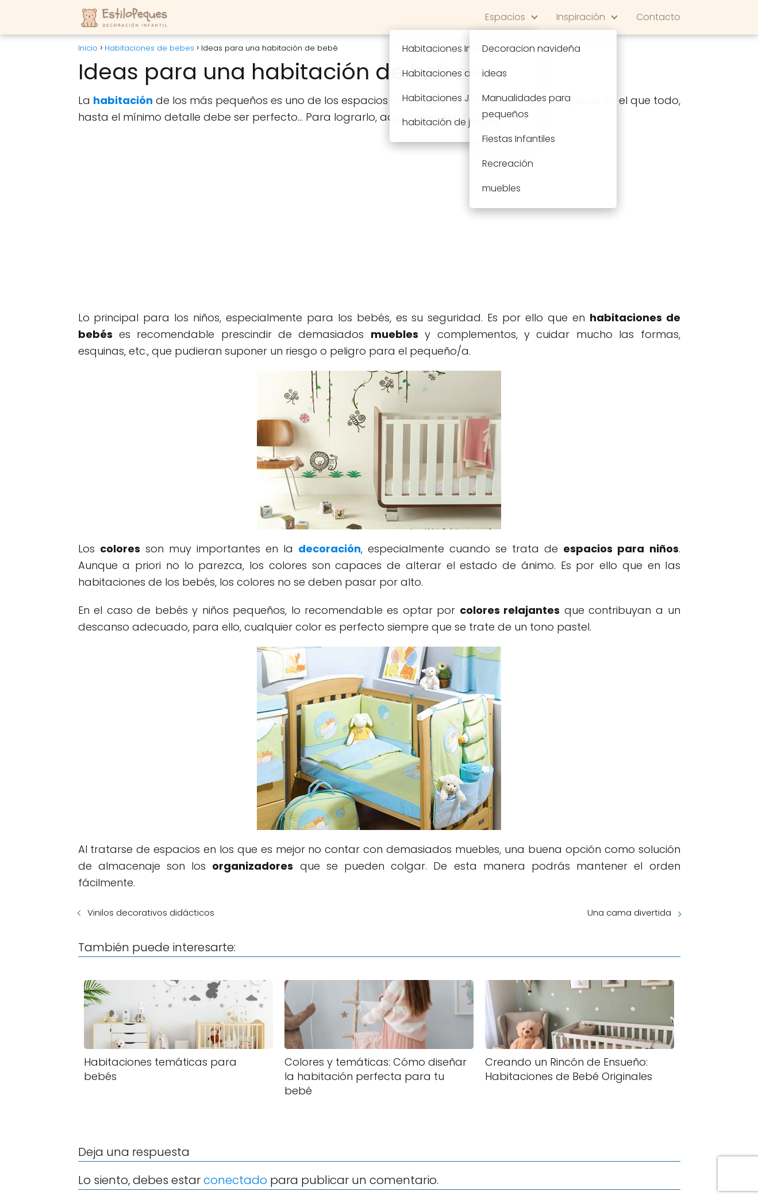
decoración (329, 548)
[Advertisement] (379, 217)
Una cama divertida (629, 912)
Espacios (505, 17)
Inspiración (580, 17)
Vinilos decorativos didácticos (150, 912)
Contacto (658, 17)
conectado (235, 1180)
